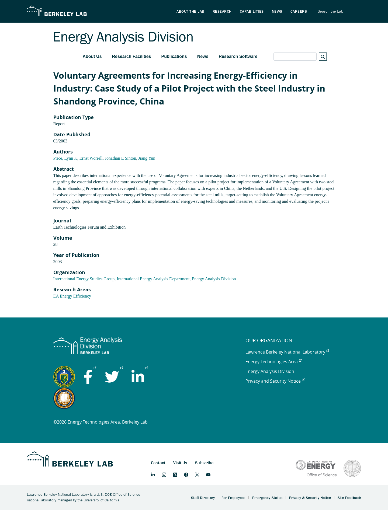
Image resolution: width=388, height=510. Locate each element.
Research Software (238, 56)
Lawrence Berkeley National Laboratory (287, 352)
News (203, 56)
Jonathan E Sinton (120, 158)
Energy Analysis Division (214, 279)
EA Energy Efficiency (72, 296)
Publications (174, 56)
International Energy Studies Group (84, 279)
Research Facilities (131, 56)
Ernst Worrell (91, 158)
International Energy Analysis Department (153, 279)
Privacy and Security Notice (274, 381)
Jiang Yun (146, 158)
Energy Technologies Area (273, 362)
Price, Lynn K (65, 158)
